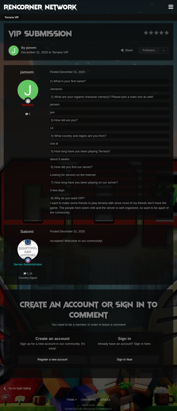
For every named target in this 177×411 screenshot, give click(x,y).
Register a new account (53, 359)
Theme (72, 400)
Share (127, 50)
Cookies (105, 400)
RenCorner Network (40, 7)
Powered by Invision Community (88, 409)
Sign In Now (124, 359)
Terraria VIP (60, 52)
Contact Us (88, 400)
